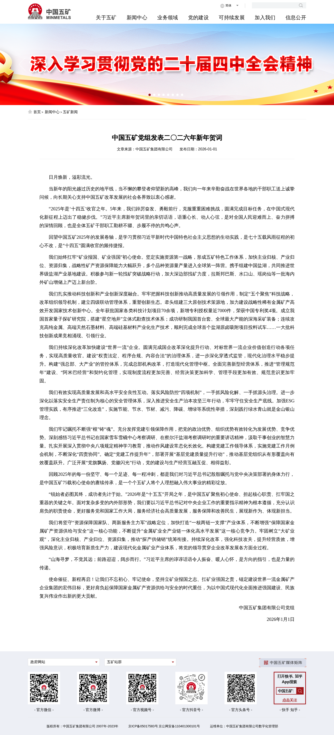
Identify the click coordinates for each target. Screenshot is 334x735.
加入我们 (265, 17)
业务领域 (167, 17)
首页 (34, 112)
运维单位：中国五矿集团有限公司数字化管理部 (244, 726)
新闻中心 (137, 17)
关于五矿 (106, 17)
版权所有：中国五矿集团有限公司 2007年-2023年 (82, 726)
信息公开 (296, 17)
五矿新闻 (70, 112)
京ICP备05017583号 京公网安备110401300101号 (164, 726)
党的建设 (198, 17)
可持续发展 (232, 17)
